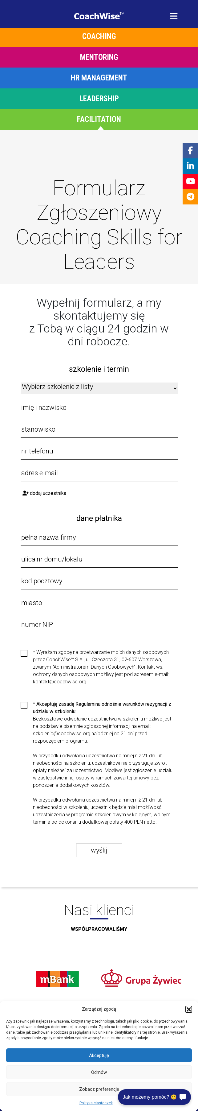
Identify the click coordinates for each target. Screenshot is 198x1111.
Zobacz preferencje (99, 1089)
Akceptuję (99, 1055)
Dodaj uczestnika (44, 493)
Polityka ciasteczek (96, 1103)
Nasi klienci (99, 919)
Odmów (99, 1072)
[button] (189, 1009)
